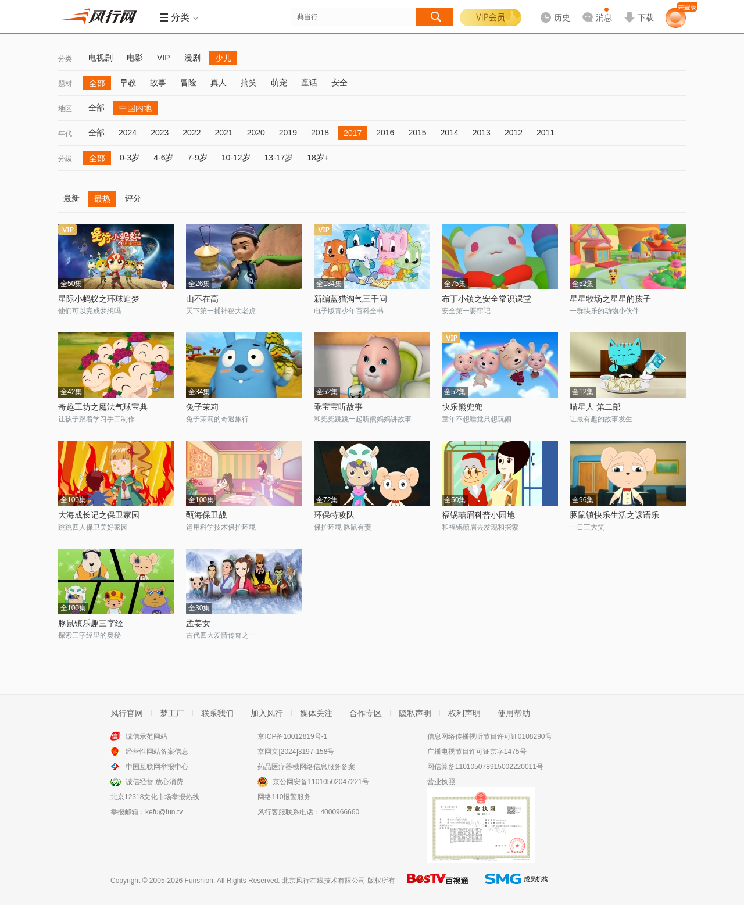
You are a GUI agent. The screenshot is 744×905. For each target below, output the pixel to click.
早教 (128, 82)
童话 (309, 82)
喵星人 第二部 (595, 407)
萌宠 (279, 82)
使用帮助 (514, 713)
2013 (482, 132)
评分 (133, 198)
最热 (102, 198)
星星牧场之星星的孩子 (610, 298)
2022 (192, 132)
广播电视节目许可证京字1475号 (477, 751)
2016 (385, 132)
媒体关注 (316, 713)
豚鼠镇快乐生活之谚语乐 (614, 515)
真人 (218, 82)
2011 (545, 132)
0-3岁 (130, 157)
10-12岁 (236, 157)
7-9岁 (197, 157)
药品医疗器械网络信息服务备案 (306, 767)
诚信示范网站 (146, 736)
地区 (65, 109)
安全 (339, 82)
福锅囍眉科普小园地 (478, 515)
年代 (65, 134)
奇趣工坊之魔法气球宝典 (103, 407)
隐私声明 (415, 713)
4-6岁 (163, 157)
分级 (65, 159)
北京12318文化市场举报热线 (154, 797)
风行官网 (126, 713)
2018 (320, 132)
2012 (514, 132)
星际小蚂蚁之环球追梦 (99, 298)
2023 (160, 132)
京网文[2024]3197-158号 (295, 751)
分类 (65, 59)
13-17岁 (279, 157)
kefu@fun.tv (164, 812)
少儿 (223, 58)
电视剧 (100, 57)
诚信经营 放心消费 (154, 782)
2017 (353, 133)
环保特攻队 (334, 515)
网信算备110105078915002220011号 (485, 767)
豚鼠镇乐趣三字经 (90, 623)
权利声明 (464, 713)
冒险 (188, 82)
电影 (135, 57)
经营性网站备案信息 (157, 751)
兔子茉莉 (202, 407)
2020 (256, 132)
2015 (417, 132)
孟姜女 (198, 623)
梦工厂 (172, 713)
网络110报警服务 (284, 797)
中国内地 (135, 108)
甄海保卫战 (206, 515)
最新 (71, 198)
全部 (97, 83)
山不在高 (202, 298)
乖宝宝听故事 (338, 407)
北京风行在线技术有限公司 (324, 881)
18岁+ (318, 157)
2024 (128, 132)
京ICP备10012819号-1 (292, 736)
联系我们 (217, 713)
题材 (65, 84)
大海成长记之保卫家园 (99, 515)
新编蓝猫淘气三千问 (350, 298)
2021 (223, 132)
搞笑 (249, 82)
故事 (158, 82)
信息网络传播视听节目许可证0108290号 (489, 736)
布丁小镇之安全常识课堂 (486, 298)
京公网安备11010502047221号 (321, 782)
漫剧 (192, 57)
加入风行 (267, 713)
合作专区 (365, 713)
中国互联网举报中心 (157, 767)
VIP (163, 57)
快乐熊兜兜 (462, 407)
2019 (288, 132)
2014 (450, 132)
